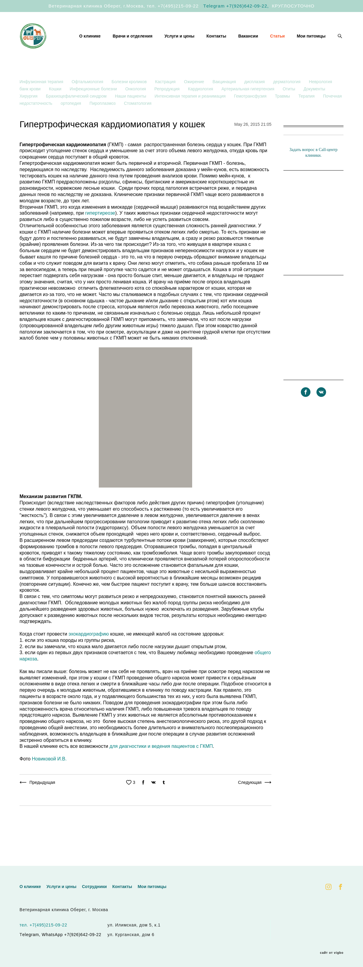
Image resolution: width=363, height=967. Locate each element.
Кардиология (201, 106)
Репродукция (167, 106)
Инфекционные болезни (94, 106)
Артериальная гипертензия (248, 106)
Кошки (55, 106)
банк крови (31, 106)
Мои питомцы (311, 49)
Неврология (320, 99)
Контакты (257, 41)
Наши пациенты (131, 114)
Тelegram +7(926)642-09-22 (235, 5)
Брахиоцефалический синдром (77, 114)
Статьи (318, 41)
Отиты (289, 106)
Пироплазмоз (103, 121)
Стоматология (138, 121)
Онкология (136, 106)
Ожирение (194, 99)
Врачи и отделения (173, 41)
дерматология (287, 99)
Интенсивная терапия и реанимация (191, 114)
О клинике (130, 41)
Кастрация (166, 99)
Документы (314, 106)
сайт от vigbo (331, 952)
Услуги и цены (220, 41)
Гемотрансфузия (251, 114)
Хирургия (29, 114)
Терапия (307, 114)
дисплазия (255, 99)
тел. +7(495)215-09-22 (172, 5)
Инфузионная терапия (42, 99)
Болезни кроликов (130, 99)
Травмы (283, 114)
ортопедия (71, 121)
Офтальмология (87, 99)
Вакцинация (225, 99)
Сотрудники (94, 886)
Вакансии (289, 41)
